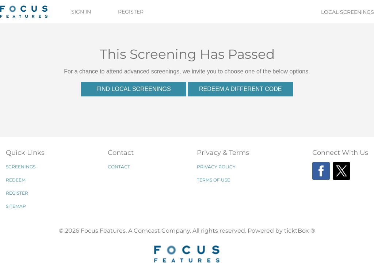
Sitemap (16, 206)
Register (131, 11)
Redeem (16, 180)
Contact (119, 166)
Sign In (81, 11)
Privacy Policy (216, 166)
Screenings (20, 166)
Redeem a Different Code (240, 89)
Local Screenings (347, 12)
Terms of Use (213, 180)
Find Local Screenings (133, 89)
